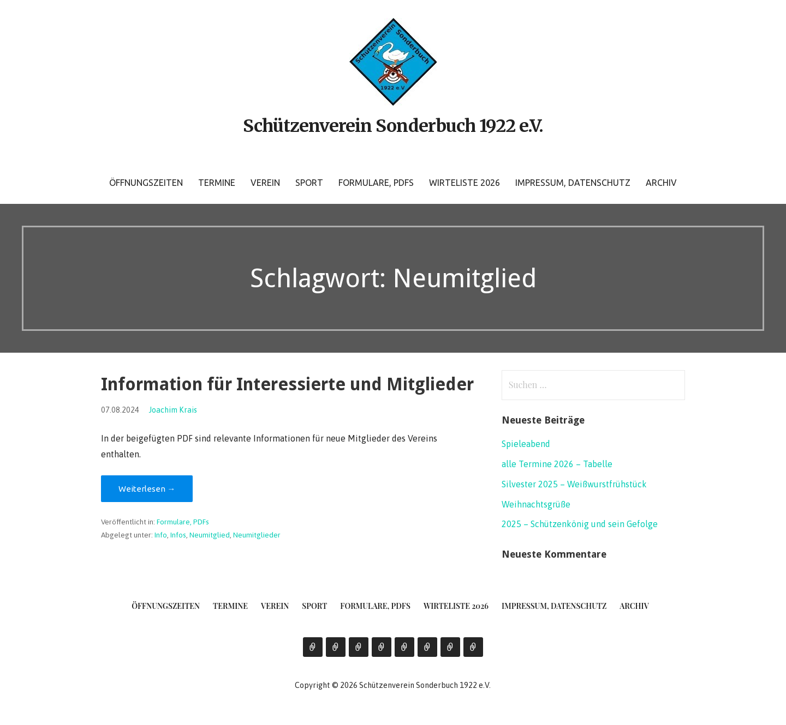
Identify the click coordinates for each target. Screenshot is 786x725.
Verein (265, 183)
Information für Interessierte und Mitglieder (287, 384)
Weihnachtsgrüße (536, 504)
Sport (309, 183)
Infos (178, 534)
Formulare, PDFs (376, 183)
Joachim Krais (173, 410)
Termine (216, 183)
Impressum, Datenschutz (572, 183)
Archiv (661, 183)
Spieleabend (526, 444)
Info (160, 534)
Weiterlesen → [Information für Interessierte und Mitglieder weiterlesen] (146, 488)
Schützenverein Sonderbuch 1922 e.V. (393, 126)
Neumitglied (209, 534)
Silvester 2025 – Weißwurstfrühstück (574, 484)
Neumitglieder (257, 534)
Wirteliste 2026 (464, 183)
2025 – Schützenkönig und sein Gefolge (580, 524)
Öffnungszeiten (146, 183)
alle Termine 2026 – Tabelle (557, 464)
